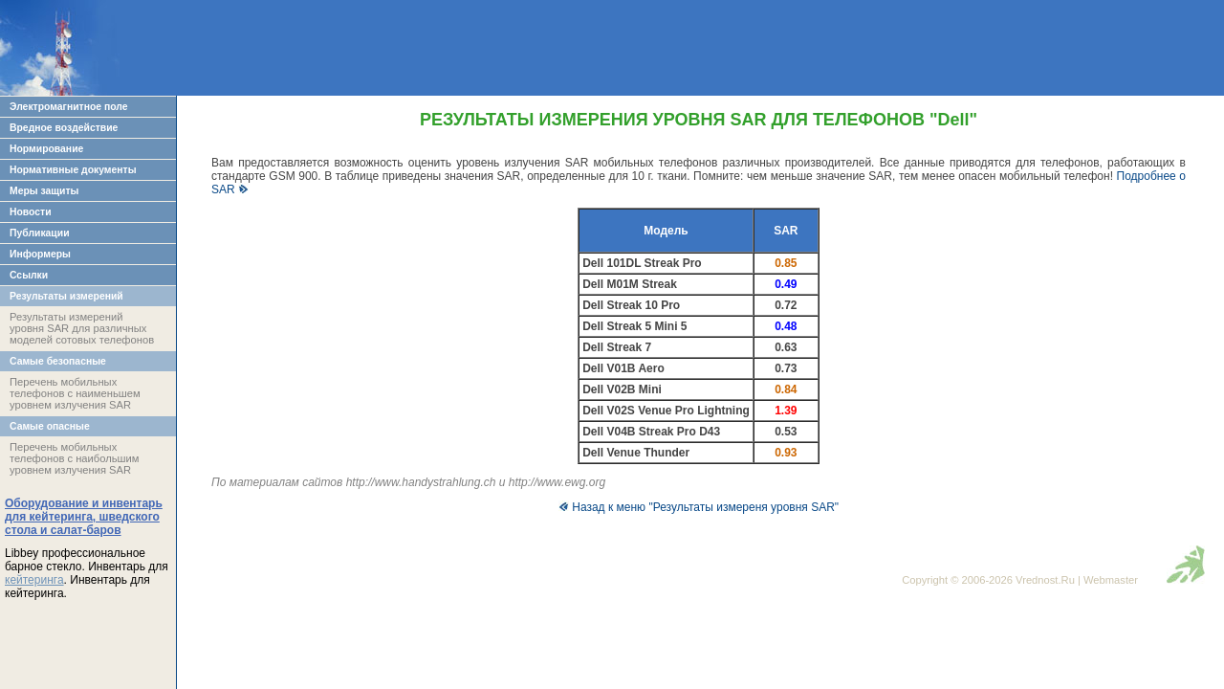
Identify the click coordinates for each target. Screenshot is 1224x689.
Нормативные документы (73, 170)
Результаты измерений (66, 296)
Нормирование (46, 149)
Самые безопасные (58, 361)
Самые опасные (50, 426)
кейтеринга (34, 580)
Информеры (40, 254)
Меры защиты (44, 191)
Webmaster (1110, 580)
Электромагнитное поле (69, 106)
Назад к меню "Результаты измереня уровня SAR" (698, 507)
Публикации (40, 233)
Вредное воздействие (64, 127)
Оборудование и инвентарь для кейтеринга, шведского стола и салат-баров (84, 517)
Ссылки (29, 275)
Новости (31, 212)
